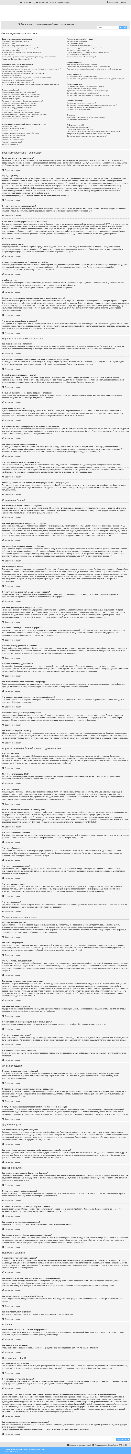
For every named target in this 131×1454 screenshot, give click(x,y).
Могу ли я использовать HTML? (13, 129)
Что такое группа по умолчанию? (79, 55)
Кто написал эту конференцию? (78, 127)
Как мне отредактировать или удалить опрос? (19, 103)
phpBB (80, 416)
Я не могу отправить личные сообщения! (82, 64)
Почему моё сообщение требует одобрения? (18, 116)
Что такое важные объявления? (14, 135)
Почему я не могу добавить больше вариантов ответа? (22, 101)
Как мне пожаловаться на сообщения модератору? (21, 112)
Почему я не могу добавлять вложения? (17, 108)
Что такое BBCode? (9, 126)
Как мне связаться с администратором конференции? (87, 136)
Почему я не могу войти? (11, 50)
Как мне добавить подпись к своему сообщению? (20, 96)
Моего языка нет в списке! (12, 75)
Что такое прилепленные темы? (14, 140)
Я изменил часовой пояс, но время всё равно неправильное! (24, 73)
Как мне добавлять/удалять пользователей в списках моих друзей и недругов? (96, 79)
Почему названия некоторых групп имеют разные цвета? (88, 52)
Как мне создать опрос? (11, 99)
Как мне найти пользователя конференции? (83, 93)
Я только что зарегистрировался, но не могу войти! (21, 48)
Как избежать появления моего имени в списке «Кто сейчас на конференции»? (31, 69)
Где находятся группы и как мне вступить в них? (84, 48)
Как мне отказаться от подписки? (79, 109)
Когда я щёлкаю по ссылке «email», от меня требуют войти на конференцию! (30, 84)
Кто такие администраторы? (77, 41)
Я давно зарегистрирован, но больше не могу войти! (21, 52)
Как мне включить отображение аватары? (17, 80)
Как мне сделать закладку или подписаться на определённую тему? (92, 105)
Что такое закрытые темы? (12, 142)
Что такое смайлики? (10, 131)
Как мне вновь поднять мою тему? (15, 119)
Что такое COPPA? (9, 43)
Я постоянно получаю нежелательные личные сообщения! (88, 67)
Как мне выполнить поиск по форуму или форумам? (86, 86)
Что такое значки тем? (10, 144)
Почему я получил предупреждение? (15, 110)
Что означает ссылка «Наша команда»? (81, 57)
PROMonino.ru (14, 1451)
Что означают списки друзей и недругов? (82, 76)
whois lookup (33, 1399)
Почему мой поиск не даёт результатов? (82, 88)
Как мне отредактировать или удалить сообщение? (21, 94)
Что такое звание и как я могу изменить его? (18, 82)
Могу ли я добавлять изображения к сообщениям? (21, 133)
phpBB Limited (76, 1366)
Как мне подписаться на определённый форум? (84, 107)
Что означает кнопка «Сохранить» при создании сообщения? (24, 114)
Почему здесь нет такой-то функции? (80, 129)
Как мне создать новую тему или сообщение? (19, 92)
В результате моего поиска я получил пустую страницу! (87, 91)
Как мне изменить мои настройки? (15, 67)
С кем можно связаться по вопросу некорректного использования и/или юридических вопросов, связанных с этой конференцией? (93, 133)
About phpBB (106, 1368)
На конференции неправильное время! (16, 71)
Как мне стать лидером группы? (78, 50)
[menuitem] (32, 2)
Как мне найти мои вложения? (78, 119)
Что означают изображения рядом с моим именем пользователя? (26, 78)
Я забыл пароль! (8, 55)
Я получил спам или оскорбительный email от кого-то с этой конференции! (94, 69)
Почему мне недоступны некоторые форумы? (19, 105)
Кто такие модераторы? (75, 43)
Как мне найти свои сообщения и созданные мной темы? (88, 95)
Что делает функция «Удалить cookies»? (17, 59)
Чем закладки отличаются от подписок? (81, 103)
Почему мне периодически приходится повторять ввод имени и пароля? (29, 57)
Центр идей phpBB (9, 1384)
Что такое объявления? (11, 137)
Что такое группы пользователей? (79, 46)
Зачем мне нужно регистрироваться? (16, 41)
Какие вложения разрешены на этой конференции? (86, 117)
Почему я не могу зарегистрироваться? (16, 46)
